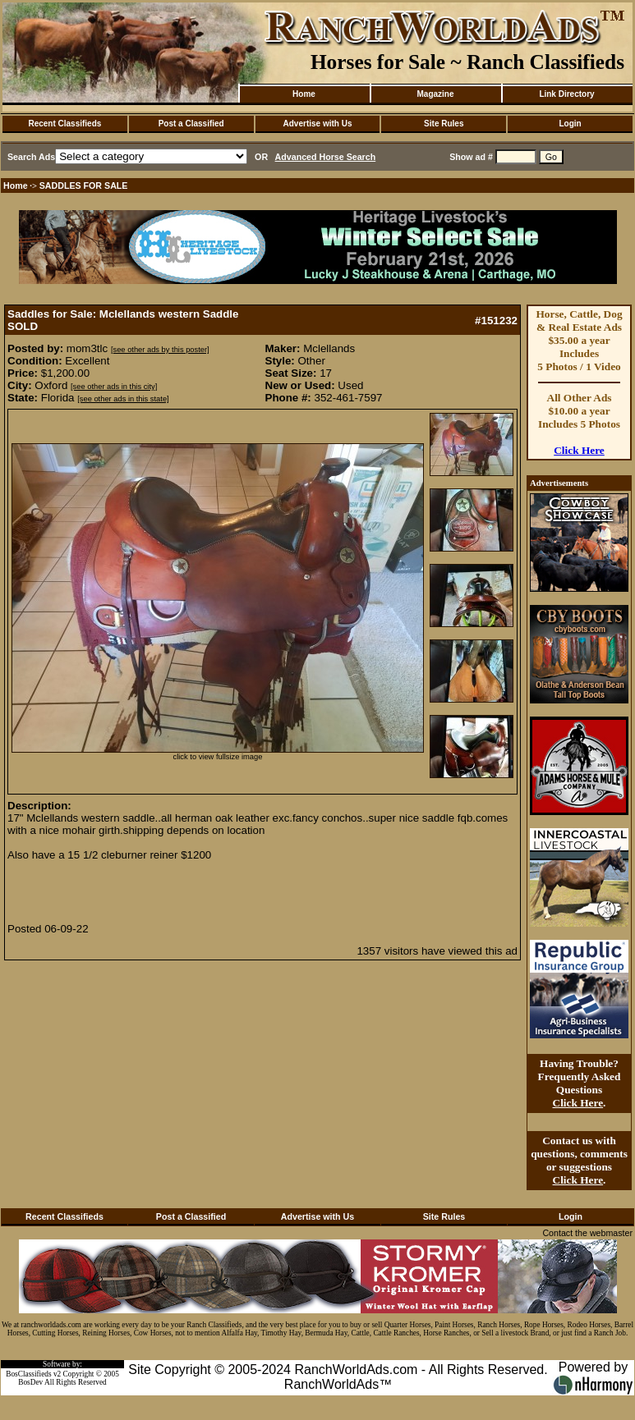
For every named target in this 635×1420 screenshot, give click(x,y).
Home (303, 93)
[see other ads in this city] (114, 386)
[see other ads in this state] (122, 399)
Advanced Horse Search (325, 157)
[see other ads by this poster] (160, 350)
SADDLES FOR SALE (83, 185)
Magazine (434, 93)
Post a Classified (191, 123)
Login (570, 123)
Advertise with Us (317, 123)
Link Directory (566, 93)
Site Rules (443, 123)
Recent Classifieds (64, 123)
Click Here (579, 450)
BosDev (30, 1382)
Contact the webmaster (587, 1233)
